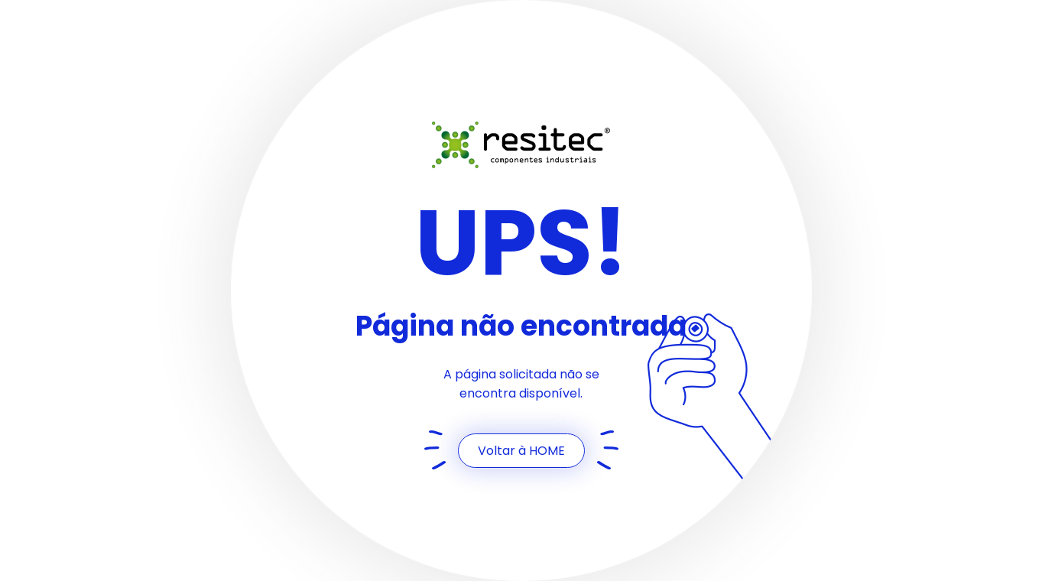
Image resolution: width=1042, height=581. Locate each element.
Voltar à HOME (521, 450)
